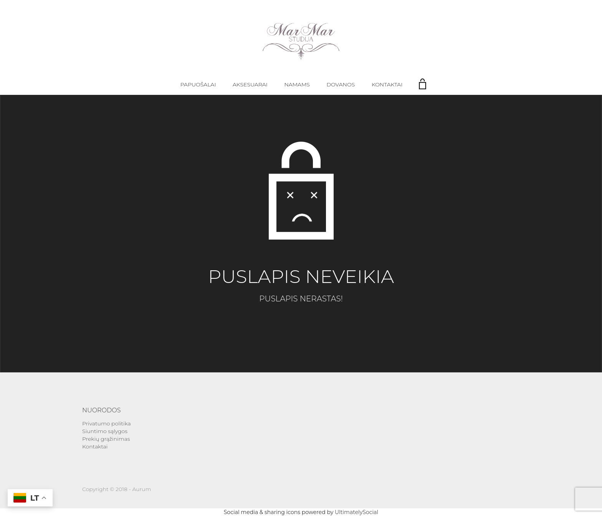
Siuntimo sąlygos (104, 431)
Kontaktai (387, 84)
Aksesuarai (250, 84)
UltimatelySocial (356, 512)
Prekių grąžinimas (106, 438)
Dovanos (341, 84)
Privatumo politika (106, 423)
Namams (296, 84)
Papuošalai (198, 84)
